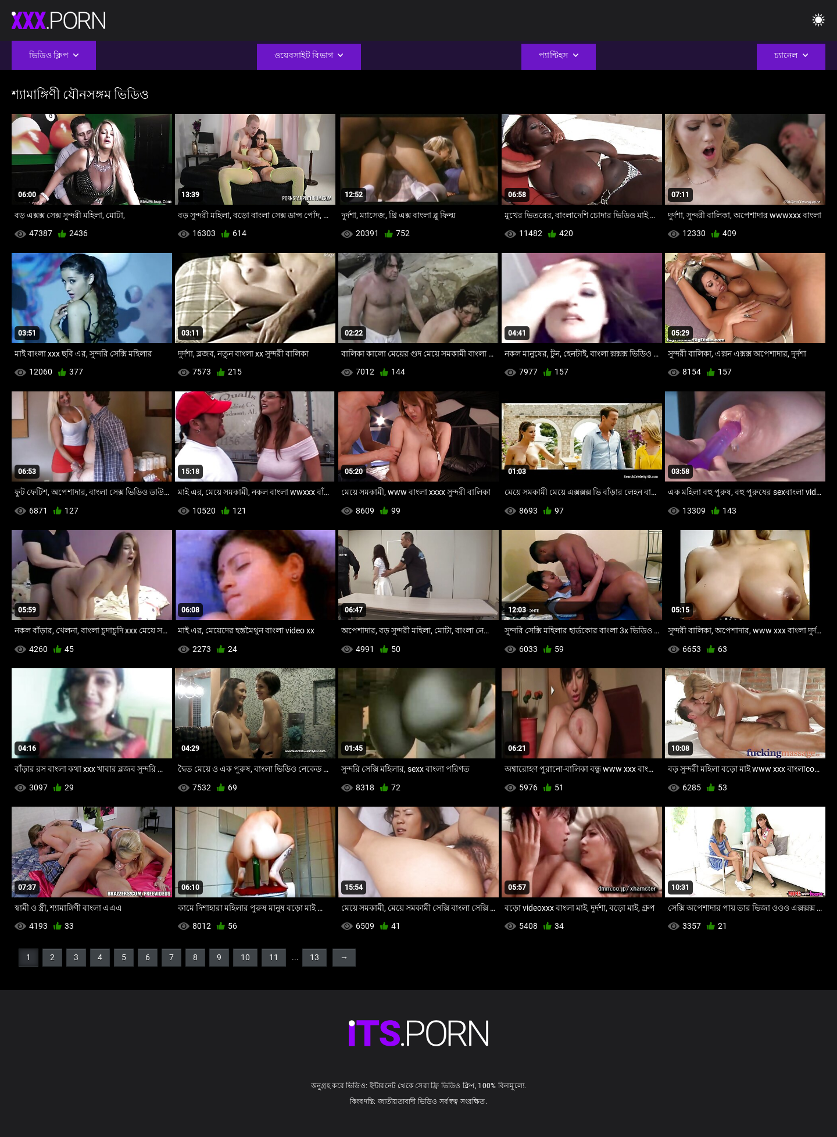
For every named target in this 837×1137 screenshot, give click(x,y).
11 (273, 957)
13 (314, 957)
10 (245, 957)
